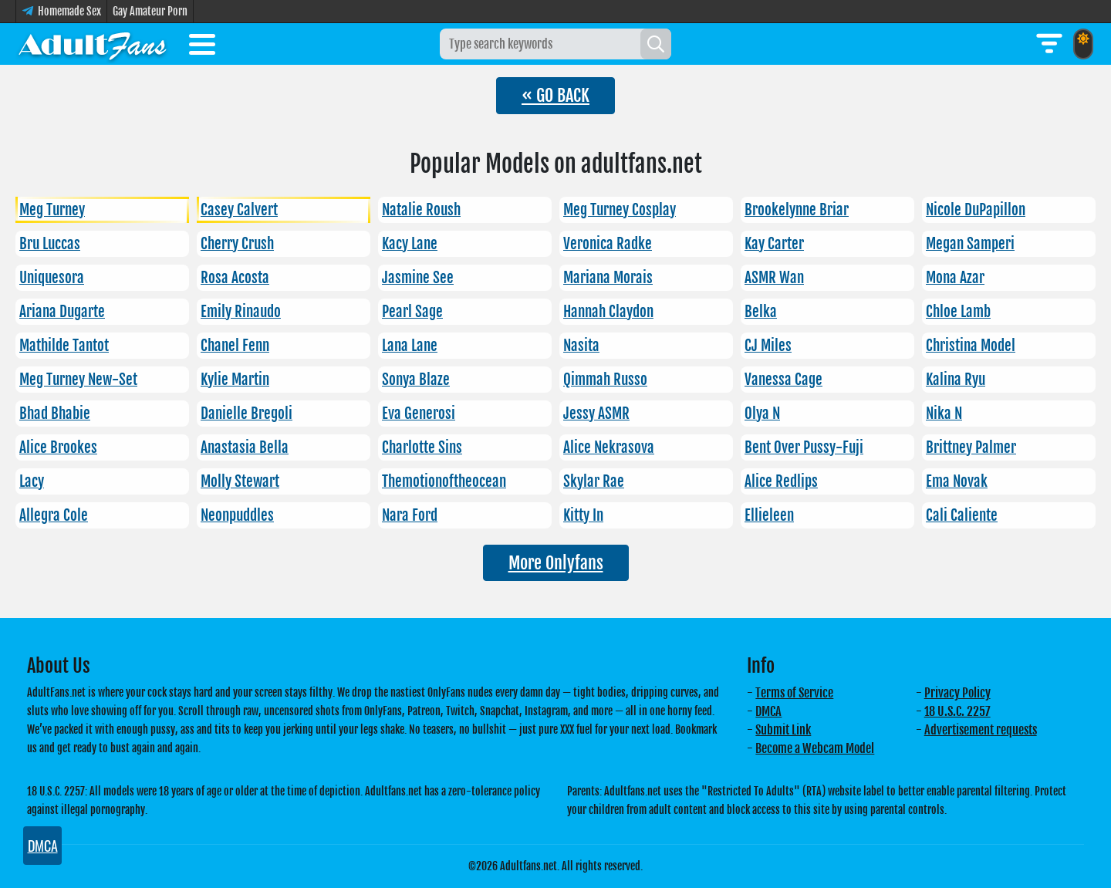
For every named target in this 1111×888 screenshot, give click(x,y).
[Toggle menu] (202, 47)
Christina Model (970, 345)
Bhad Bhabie (54, 413)
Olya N (762, 413)
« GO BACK (555, 95)
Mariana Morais (608, 277)
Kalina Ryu (955, 379)
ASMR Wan (774, 277)
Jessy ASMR (596, 413)
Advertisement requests (980, 730)
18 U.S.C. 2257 (957, 711)
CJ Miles (768, 345)
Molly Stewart (240, 481)
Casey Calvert (239, 210)
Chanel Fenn (235, 345)
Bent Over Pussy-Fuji (804, 447)
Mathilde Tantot (64, 345)
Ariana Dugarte (62, 311)
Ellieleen (769, 515)
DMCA (768, 711)
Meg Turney (52, 210)
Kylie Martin (235, 379)
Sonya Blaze (416, 379)
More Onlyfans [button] (555, 563)
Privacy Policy (957, 693)
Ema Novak (957, 481)
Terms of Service (794, 693)
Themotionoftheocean (444, 481)
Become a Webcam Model (814, 748)
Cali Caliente (962, 515)
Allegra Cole (53, 515)
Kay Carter (774, 244)
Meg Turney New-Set (78, 379)
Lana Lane (409, 345)
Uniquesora (51, 277)
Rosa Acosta (235, 277)
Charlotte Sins (422, 447)
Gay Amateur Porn (150, 11)
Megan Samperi (970, 244)
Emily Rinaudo (241, 311)
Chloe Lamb (958, 311)
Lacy (31, 481)
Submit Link (783, 730)
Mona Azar (955, 277)
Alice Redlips (781, 481)
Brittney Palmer (971, 447)
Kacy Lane (409, 244)
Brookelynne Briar (797, 210)
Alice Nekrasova (608, 447)
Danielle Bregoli (246, 413)
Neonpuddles (237, 515)
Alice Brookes (58, 447)
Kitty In (583, 515)
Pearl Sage (412, 311)
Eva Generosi (418, 413)
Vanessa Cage (783, 379)
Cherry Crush (237, 244)
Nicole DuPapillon (975, 210)
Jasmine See (418, 277)
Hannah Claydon (608, 311)
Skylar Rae (593, 481)
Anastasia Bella (245, 447)
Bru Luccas (49, 244)
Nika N (944, 413)
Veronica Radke (607, 244)
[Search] (655, 44)
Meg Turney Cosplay (619, 210)
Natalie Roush (421, 210)
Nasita (581, 345)
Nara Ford (409, 515)
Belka (761, 311)
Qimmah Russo (605, 379)
